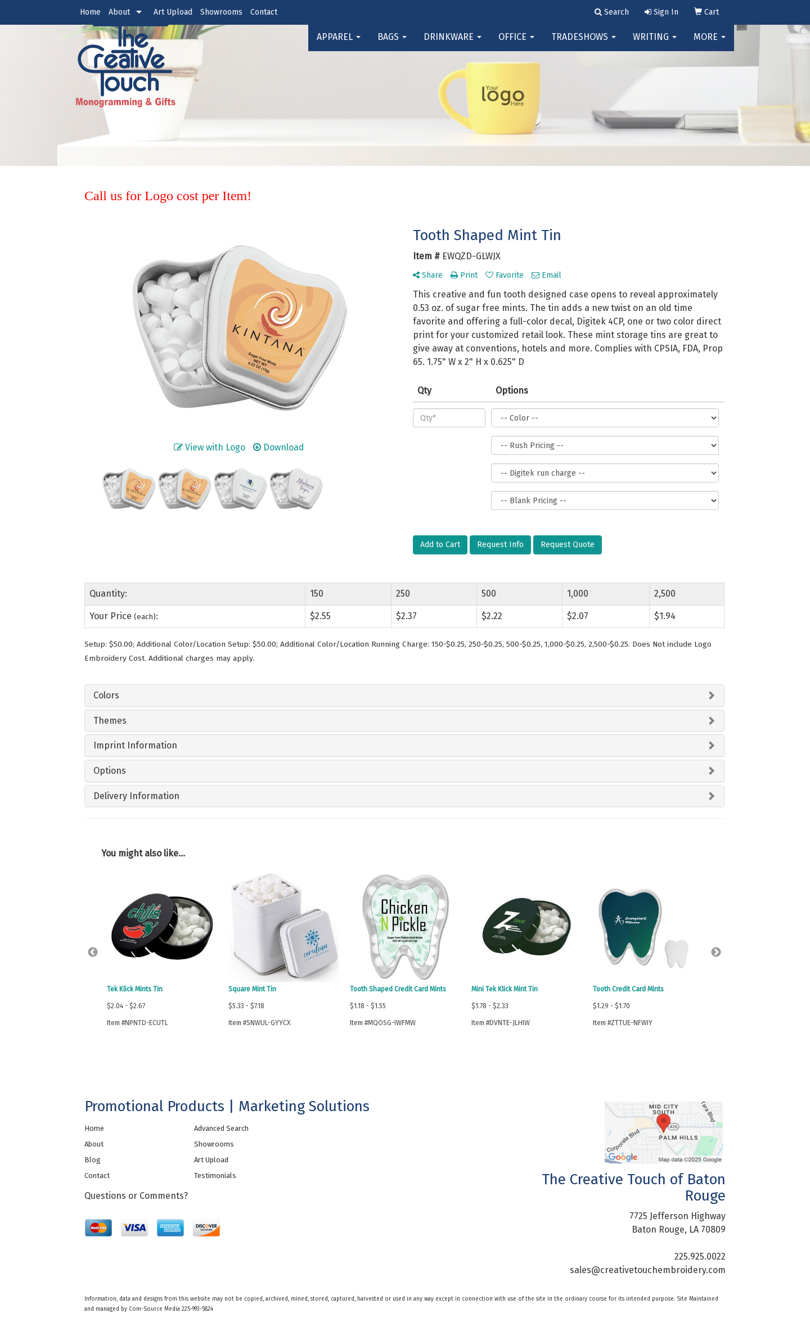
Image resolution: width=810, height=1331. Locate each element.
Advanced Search (221, 1128)
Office (516, 44)
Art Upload (173, 12)
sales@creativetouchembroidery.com (648, 1270)
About (119, 12)
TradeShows (583, 44)
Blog (92, 1160)
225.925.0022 (700, 1256)
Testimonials (215, 1175)
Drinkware (453, 44)
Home (90, 12)
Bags (392, 44)
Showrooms (221, 12)
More (710, 44)
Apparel (339, 44)
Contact (263, 12)
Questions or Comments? (136, 1195)
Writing (655, 44)
